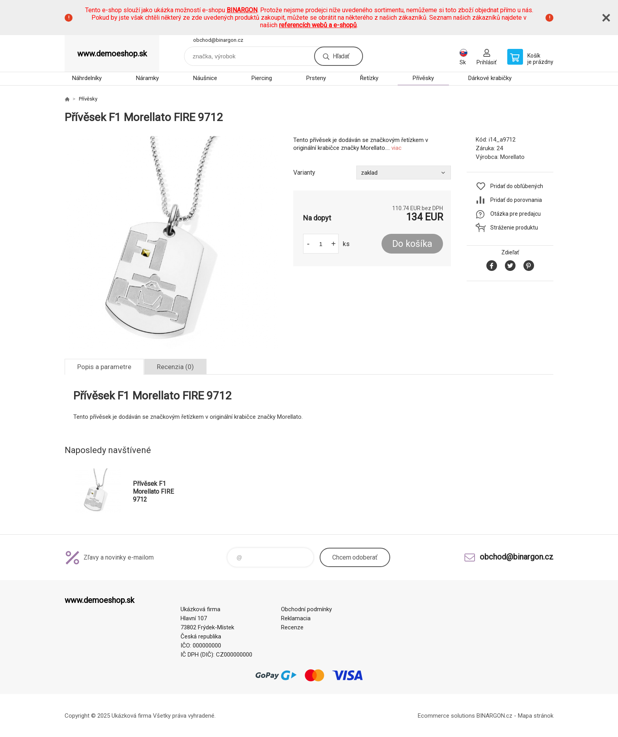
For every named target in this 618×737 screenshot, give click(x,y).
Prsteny (316, 78)
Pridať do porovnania (516, 200)
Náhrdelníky (87, 78)
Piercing (261, 78)
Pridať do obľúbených (516, 186)
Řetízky (369, 78)
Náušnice (205, 78)
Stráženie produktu (514, 227)
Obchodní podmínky (306, 609)
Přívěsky (423, 78)
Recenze (292, 627)
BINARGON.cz (494, 715)
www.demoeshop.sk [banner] (112, 53)
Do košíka (412, 244)
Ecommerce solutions (446, 715)
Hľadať (341, 56)
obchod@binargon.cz (218, 40)
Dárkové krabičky (490, 78)
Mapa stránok (535, 715)
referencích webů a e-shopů (318, 25)
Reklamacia (296, 618)
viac (396, 147)
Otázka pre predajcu (515, 214)
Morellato (512, 156)
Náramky (147, 78)
